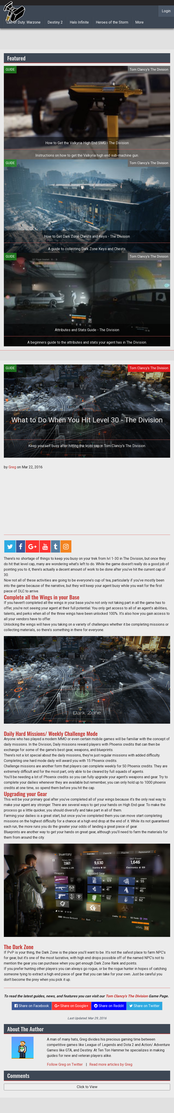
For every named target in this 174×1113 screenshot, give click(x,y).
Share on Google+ (71, 1006)
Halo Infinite (79, 22)
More (139, 22)
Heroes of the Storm (112, 22)
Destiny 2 (55, 22)
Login (166, 11)
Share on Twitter (144, 1006)
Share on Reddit (109, 1006)
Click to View (87, 1087)
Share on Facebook (31, 1006)
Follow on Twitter (65, 1064)
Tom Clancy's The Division (127, 996)
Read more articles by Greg (110, 1064)
